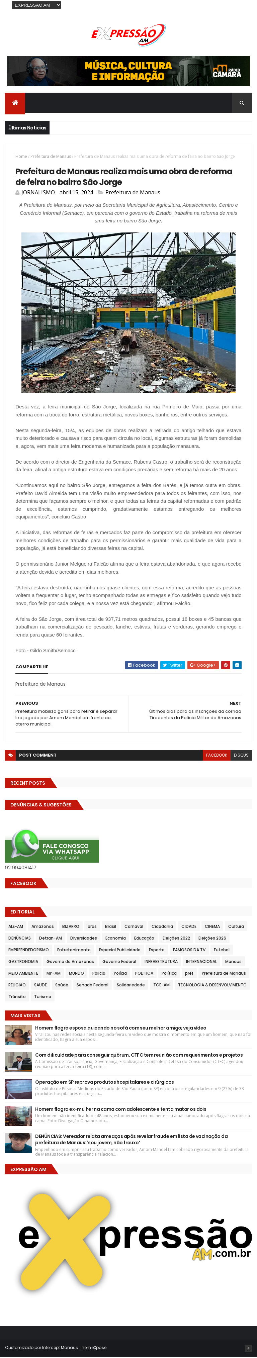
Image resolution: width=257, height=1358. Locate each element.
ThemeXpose (92, 1349)
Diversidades (83, 939)
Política (169, 974)
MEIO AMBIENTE (23, 974)
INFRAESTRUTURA (161, 963)
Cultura (236, 928)
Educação (144, 939)
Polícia (120, 974)
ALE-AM (15, 928)
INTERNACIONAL (201, 963)
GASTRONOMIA (23, 963)
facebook (216, 756)
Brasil (110, 928)
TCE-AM (161, 986)
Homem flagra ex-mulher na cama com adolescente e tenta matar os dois (120, 1110)
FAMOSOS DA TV (189, 951)
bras (92, 928)
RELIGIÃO (17, 986)
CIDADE (188, 928)
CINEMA (212, 928)
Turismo (42, 998)
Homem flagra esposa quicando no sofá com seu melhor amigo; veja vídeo (120, 1029)
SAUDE (40, 986)
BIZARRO (70, 928)
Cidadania (162, 928)
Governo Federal (119, 963)
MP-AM (54, 974)
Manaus (233, 963)
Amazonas (42, 928)
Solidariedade (131, 986)
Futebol (222, 951)
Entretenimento (74, 951)
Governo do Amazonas (70, 963)
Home (21, 157)
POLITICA (144, 974)
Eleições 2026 (212, 939)
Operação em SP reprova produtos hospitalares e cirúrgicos (104, 1083)
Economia (115, 939)
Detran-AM (50, 939)
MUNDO (76, 974)
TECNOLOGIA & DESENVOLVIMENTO (212, 986)
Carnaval (133, 928)
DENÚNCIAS (19, 939)
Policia (98, 974)
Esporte (157, 951)
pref (189, 974)
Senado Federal (92, 986)
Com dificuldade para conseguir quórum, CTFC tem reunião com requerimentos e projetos (139, 1056)
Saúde (61, 986)
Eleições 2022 (176, 939)
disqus (241, 756)
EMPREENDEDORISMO (28, 951)
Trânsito (17, 998)
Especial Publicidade (120, 951)
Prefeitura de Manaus (50, 157)
